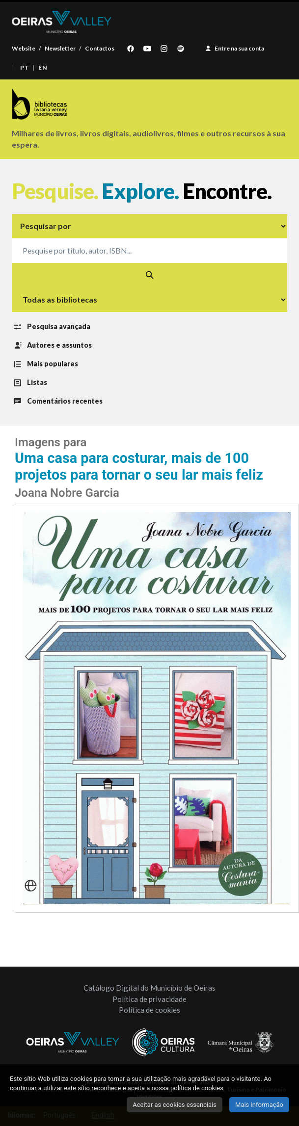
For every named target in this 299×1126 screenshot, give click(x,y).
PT (24, 68)
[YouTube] (147, 48)
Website (23, 48)
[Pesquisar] (149, 275)
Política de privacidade (149, 999)
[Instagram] (164, 48)
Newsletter (60, 48)
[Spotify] (180, 48)
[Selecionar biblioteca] (149, 299)
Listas (29, 383)
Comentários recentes (57, 401)
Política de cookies (149, 1009)
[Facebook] (130, 48)
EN (42, 68)
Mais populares (45, 364)
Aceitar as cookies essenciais (175, 1104)
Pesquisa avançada (51, 327)
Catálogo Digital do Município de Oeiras (149, 987)
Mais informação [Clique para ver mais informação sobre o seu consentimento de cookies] (259, 1104)
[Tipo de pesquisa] (149, 226)
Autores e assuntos (52, 345)
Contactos (99, 48)
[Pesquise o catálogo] (149, 250)
